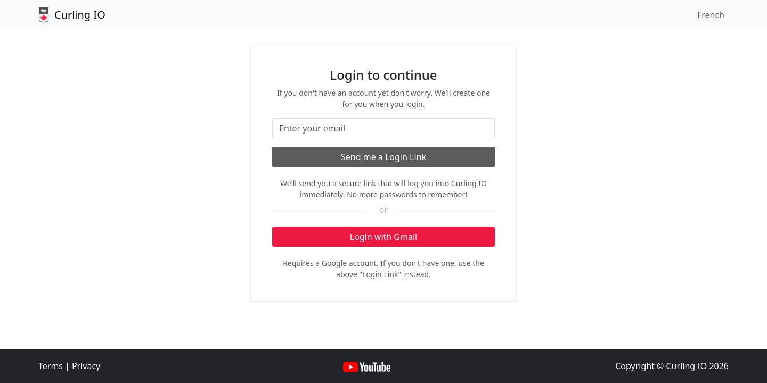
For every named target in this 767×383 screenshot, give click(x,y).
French (710, 15)
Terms (50, 366)
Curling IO (71, 15)
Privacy (86, 366)
